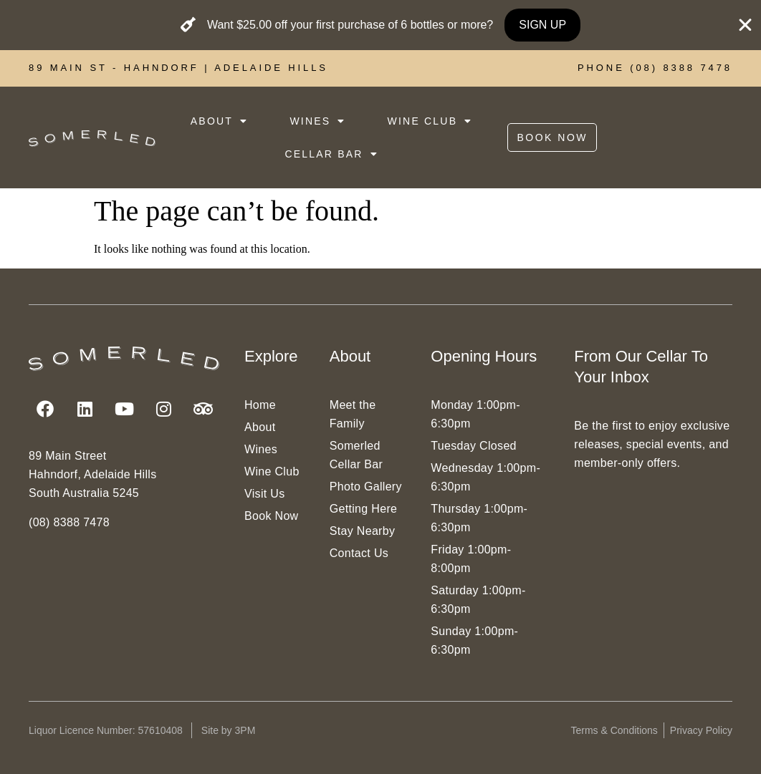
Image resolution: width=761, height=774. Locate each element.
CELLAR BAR (331, 154)
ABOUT (219, 121)
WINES (317, 121)
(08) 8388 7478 (69, 522)
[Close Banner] (745, 25)
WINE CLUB (430, 121)
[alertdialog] (380, 25)
